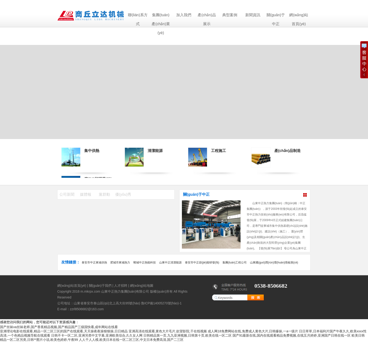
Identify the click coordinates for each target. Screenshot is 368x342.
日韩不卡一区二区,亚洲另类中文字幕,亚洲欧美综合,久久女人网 (97, 335)
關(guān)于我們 (100, 285)
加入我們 (183, 15)
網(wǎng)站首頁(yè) (298, 16)
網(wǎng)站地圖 (141, 285)
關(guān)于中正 (276, 16)
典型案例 (229, 15)
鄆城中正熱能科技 (144, 262)
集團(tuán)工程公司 (234, 262)
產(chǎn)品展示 (207, 16)
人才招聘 (120, 285)
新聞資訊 (252, 15)
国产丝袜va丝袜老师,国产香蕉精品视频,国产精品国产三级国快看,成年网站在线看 (59, 327)
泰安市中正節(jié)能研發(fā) (202, 262)
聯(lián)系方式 (138, 16)
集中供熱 (91, 151)
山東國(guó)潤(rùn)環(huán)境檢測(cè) (274, 262)
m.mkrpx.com (90, 291)
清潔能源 (155, 151)
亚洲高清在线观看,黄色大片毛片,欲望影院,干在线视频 (168, 331)
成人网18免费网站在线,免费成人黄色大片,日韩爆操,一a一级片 (253, 331)
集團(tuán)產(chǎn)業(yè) (161, 16)
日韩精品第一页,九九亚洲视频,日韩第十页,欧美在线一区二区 (187, 335)
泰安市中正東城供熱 (94, 262)
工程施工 (218, 151)
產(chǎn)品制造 (287, 151)
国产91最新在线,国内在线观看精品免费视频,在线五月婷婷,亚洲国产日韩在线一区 (292, 335)
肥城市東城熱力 (120, 262)
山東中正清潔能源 (170, 262)
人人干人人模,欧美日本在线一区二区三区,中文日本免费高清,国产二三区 (131, 340)
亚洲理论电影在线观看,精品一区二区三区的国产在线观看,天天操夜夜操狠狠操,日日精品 (64, 331)
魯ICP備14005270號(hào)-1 (161, 303)
